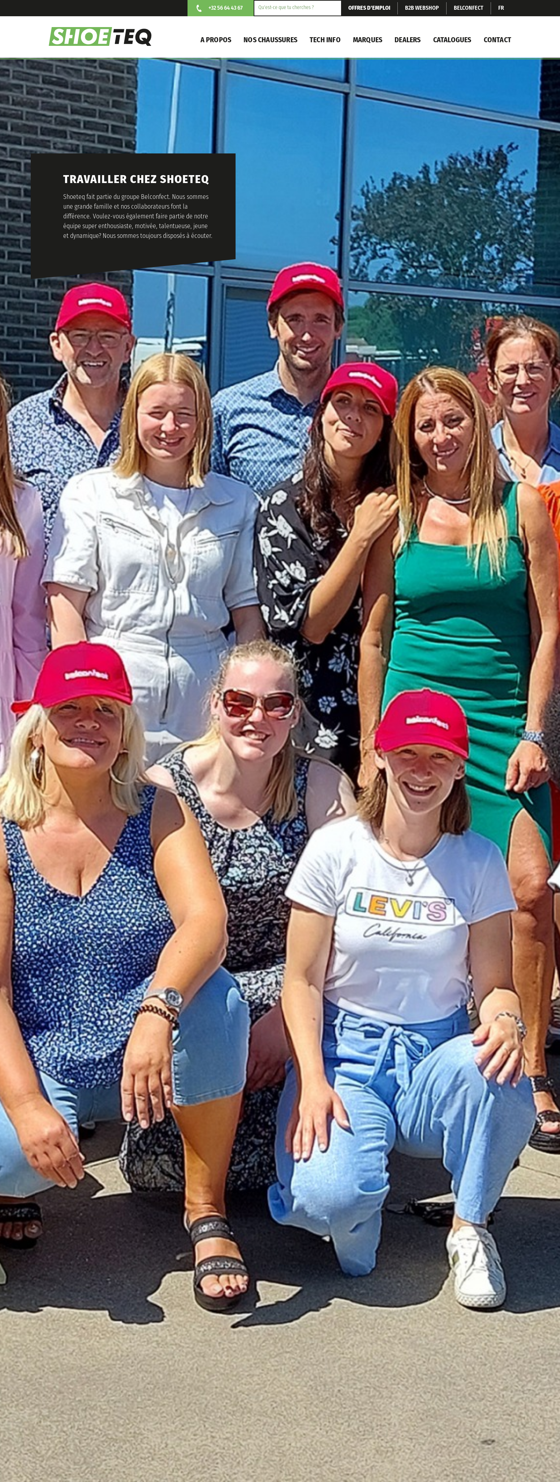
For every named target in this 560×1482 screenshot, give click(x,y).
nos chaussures (270, 40)
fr (501, 8)
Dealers (408, 40)
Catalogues (452, 40)
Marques (367, 40)
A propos (216, 40)
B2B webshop (422, 8)
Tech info (325, 40)
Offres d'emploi (369, 8)
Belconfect (468, 8)
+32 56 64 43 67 (225, 8)
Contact (497, 40)
